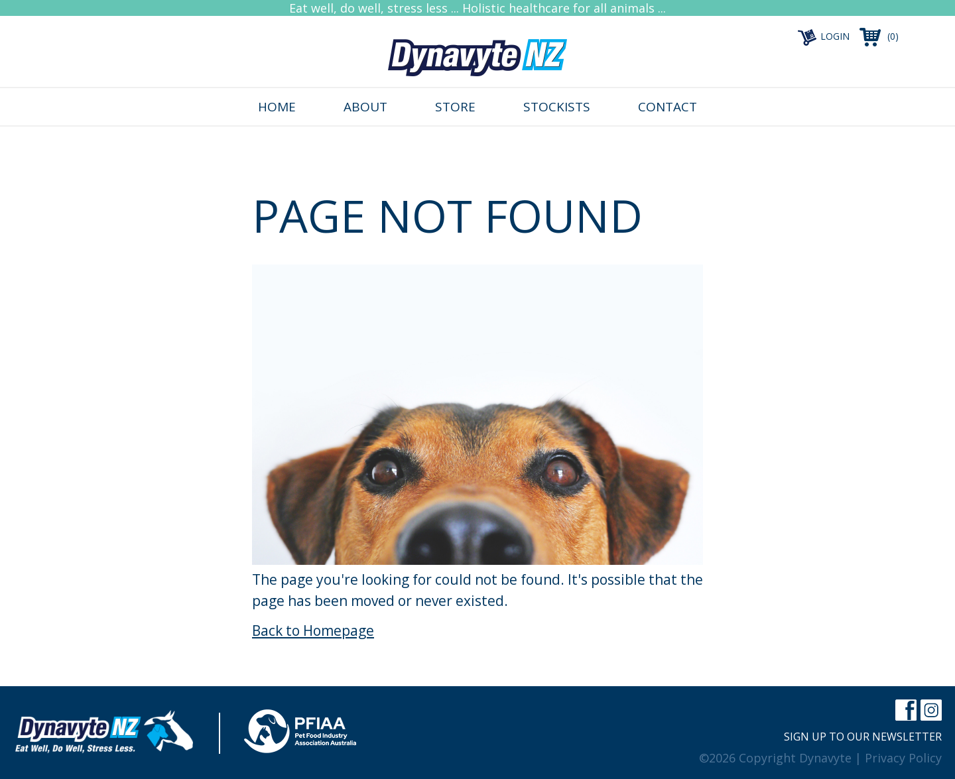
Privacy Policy (903, 758)
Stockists (556, 106)
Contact (667, 106)
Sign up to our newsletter (863, 736)
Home (277, 106)
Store (455, 106)
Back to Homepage (313, 630)
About (365, 106)
